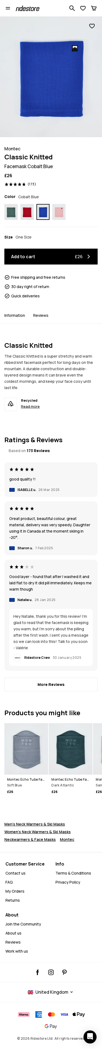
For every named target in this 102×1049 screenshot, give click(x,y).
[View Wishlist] (83, 8)
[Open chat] (90, 1037)
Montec (67, 839)
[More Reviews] (51, 684)
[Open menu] (8, 8)
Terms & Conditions (73, 873)
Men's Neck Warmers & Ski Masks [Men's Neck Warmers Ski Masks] (34, 824)
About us (13, 933)
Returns (12, 900)
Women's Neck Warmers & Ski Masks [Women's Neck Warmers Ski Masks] (37, 831)
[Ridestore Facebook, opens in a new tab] (38, 972)
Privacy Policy (67, 882)
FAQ (9, 882)
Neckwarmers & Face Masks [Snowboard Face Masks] (30, 839)
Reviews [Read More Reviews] (13, 942)
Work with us (16, 951)
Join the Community (23, 924)
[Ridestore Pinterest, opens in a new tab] (64, 972)
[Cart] (93, 8)
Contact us (15, 873)
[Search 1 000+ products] (72, 8)
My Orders (14, 891)
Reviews (40, 315)
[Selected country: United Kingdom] (51, 992)
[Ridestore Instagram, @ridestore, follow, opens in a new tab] (51, 972)
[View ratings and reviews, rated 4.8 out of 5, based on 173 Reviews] (20, 184)
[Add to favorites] (92, 26)
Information (14, 315)
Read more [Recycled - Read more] (30, 406)
